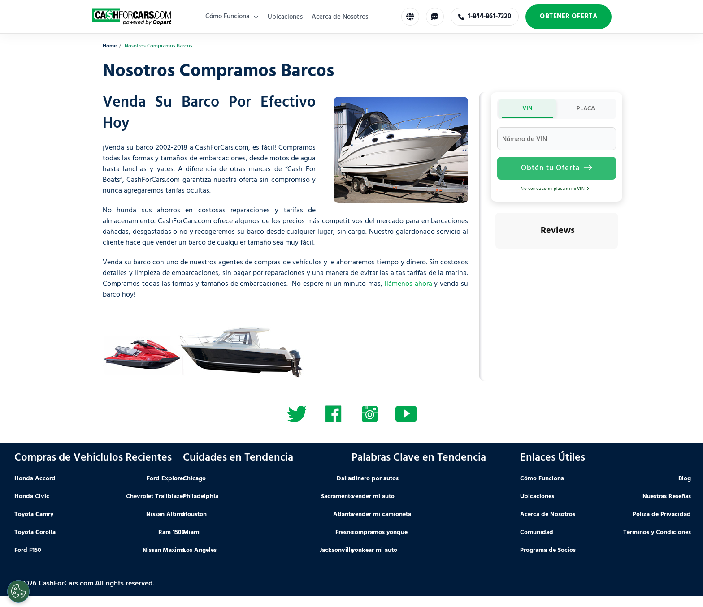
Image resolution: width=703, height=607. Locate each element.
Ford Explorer (166, 478)
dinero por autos (375, 478)
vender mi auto (373, 496)
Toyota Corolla (35, 532)
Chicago (194, 478)
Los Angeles (200, 550)
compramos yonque (380, 532)
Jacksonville (337, 550)
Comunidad (536, 532)
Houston (195, 514)
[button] (495, 257)
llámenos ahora (408, 284)
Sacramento (337, 496)
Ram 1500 (171, 532)
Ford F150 (27, 550)
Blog (684, 478)
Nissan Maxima (164, 550)
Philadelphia (200, 496)
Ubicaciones (285, 17)
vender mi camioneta (381, 514)
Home (110, 46)
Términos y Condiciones (657, 532)
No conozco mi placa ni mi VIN (556, 188)
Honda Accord (35, 478)
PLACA (586, 108)
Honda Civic (31, 496)
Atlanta (343, 514)
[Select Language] (410, 17)
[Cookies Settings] (18, 591)
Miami (192, 532)
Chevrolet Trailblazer (155, 496)
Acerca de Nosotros (340, 17)
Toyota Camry (33, 514)
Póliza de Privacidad (662, 514)
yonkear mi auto (374, 550)
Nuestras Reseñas (666, 496)
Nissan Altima (165, 514)
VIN (527, 108)
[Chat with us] (435, 17)
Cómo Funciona (232, 16)
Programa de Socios (548, 550)
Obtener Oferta (568, 16)
